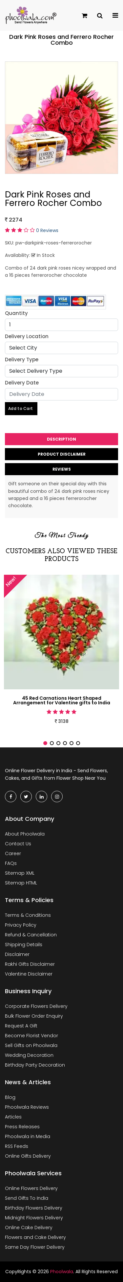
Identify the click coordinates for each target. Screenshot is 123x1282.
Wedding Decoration (29, 1055)
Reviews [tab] (61, 469)
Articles (13, 1117)
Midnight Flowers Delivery (34, 1217)
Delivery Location (27, 336)
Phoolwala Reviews (27, 1107)
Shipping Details (23, 944)
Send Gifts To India (26, 1198)
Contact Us (18, 843)
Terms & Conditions (28, 915)
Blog (10, 1097)
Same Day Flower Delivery (35, 1247)
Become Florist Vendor (31, 1035)
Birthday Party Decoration (35, 1065)
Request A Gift (21, 1026)
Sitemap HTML (21, 883)
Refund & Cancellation (31, 934)
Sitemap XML (19, 873)
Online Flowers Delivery (31, 1188)
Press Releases (22, 1126)
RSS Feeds (16, 1146)
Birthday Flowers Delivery (33, 1208)
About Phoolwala (25, 834)
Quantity (16, 313)
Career (13, 853)
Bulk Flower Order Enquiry (34, 1016)
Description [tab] (61, 439)
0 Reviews (47, 230)
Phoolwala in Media (27, 1136)
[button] (45, 743)
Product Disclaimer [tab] (62, 454)
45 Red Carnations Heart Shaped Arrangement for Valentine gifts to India (61, 700)
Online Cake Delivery (28, 1227)
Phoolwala (61, 1271)
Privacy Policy (20, 925)
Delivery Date (22, 382)
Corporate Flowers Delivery (36, 1006)
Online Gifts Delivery (28, 1156)
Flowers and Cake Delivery (35, 1237)
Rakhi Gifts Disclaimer (30, 964)
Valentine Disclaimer (28, 974)
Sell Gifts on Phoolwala (31, 1045)
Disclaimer (17, 954)
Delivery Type (21, 359)
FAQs (11, 863)
